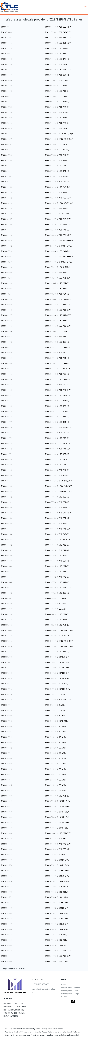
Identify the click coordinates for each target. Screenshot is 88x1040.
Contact (64, 997)
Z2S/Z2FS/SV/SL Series (13, 968)
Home (63, 985)
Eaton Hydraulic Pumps (70, 994)
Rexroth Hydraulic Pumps (71, 988)
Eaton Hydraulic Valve (69, 991)
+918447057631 (40, 984)
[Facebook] (73, 1001)
